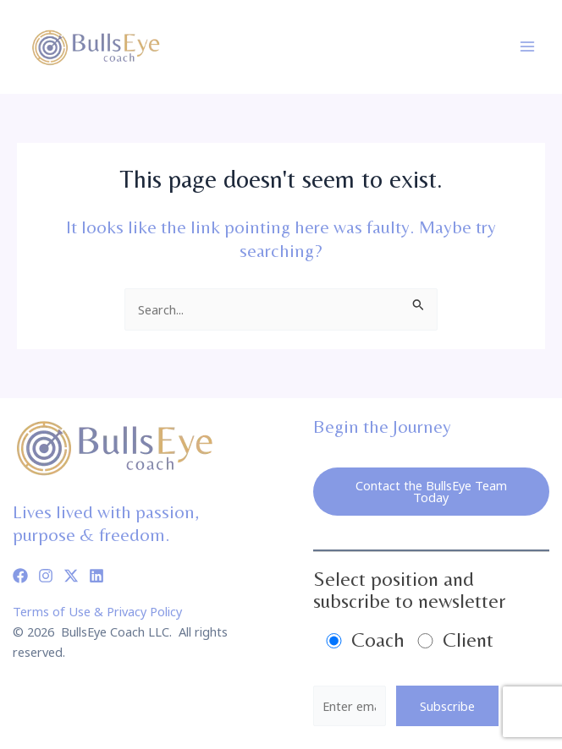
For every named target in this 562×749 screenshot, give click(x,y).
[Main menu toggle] (527, 46)
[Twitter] (71, 575)
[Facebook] (20, 575)
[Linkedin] (96, 575)
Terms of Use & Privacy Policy (97, 611)
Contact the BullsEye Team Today (431, 491)
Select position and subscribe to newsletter (409, 589)
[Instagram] (45, 575)
